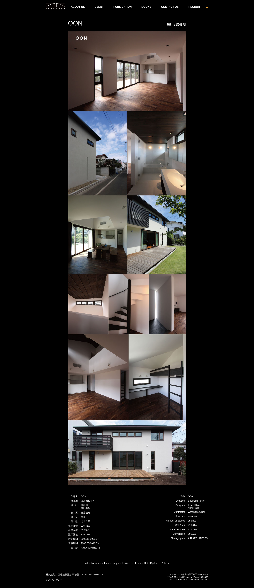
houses (95, 563)
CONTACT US (170, 6)
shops (115, 563)
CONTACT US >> (54, 580)
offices (137, 563)
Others (165, 563)
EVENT (99, 6)
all (86, 563)
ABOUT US (78, 6)
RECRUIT (194, 6)
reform (105, 563)
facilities (126, 563)
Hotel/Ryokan (151, 563)
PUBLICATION (122, 6)
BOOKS (146, 6)
